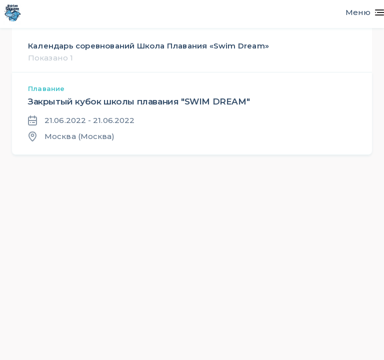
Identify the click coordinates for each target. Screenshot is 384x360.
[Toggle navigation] (361, 12)
